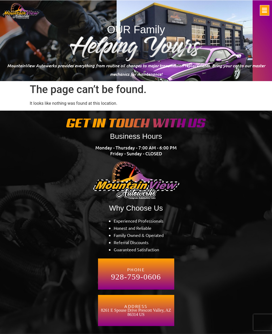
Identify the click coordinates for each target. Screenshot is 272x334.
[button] (264, 10)
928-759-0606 (136, 277)
